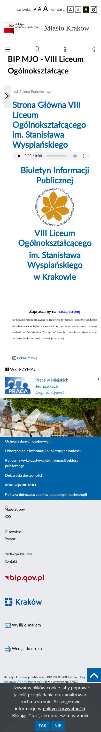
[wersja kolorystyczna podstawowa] (70, 9)
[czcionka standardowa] (35, 9)
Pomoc (10, 539)
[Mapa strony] (66, 50)
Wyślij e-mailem (23, 625)
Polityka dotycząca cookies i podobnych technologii (46, 495)
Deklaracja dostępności (23, 475)
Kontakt (11, 561)
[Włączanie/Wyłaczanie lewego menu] (7, 96)
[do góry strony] (94, 675)
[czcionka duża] (46, 8)
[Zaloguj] (94, 50)
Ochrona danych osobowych (28, 441)
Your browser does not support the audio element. (51, 156)
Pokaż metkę (27, 358)
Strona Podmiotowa (35, 92)
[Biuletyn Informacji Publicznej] (50, 581)
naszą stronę (68, 312)
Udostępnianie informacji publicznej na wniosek (43, 451)
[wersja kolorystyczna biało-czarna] (78, 9)
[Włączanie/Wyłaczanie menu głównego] (8, 50)
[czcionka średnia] (39, 9)
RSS (8, 516)
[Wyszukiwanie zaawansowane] (37, 49)
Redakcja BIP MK (18, 554)
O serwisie (13, 532)
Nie (58, 726)
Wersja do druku (23, 649)
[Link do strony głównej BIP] (50, 28)
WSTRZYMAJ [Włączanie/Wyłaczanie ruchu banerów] (20, 369)
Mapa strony (15, 509)
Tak (42, 726)
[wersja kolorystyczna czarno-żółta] (86, 9)
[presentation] (98, 379)
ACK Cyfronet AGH (30, 681)
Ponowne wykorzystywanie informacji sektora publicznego (41, 463)
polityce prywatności (64, 709)
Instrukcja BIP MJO (20, 485)
